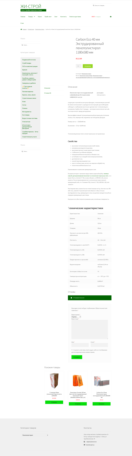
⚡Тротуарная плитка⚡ (27, 87)
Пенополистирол (39, 29)
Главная (23, 16)
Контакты (63, 16)
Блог (56, 16)
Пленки (24, 108)
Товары (30, 16)
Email (93, 342)
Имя (73, 342)
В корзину (88, 66)
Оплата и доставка (75, 16)
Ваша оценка (75, 314)
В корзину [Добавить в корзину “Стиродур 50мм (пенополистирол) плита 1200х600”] (54, 402)
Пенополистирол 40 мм (86, 75)
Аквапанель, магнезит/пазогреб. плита (29, 74)
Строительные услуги (29, 137)
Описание (47, 88)
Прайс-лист (48, 16)
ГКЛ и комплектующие (29, 66)
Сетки (24, 105)
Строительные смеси (29, 98)
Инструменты (26, 112)
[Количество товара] (79, 66)
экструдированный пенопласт (101, 77)
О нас (22, 23)
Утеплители (31, 29)
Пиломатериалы (27, 91)
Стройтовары (26, 63)
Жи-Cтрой (31, 6)
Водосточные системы (29, 118)
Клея (24, 101)
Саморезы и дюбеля (29, 83)
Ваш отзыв (75, 319)
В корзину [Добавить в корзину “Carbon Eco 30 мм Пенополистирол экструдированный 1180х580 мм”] (101, 404)
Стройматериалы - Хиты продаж (30, 132)
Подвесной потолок (29, 60)
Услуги (40, 16)
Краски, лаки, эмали (29, 95)
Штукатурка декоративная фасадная (27, 126)
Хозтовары (25, 115)
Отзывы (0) (47, 93)
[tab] (54, 88)
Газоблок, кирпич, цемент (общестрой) (29, 79)
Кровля (24, 70)
